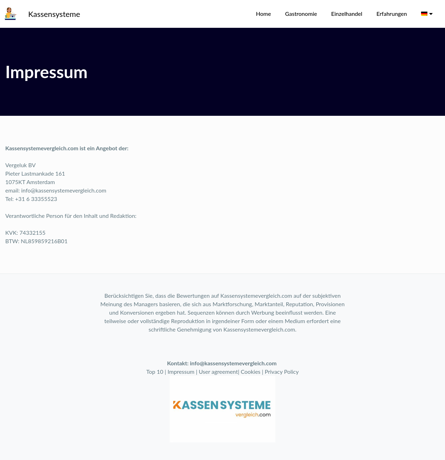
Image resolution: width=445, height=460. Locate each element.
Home (263, 13)
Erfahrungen (391, 13)
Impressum (181, 371)
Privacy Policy (282, 371)
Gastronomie (301, 13)
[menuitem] (427, 14)
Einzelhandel (347, 13)
